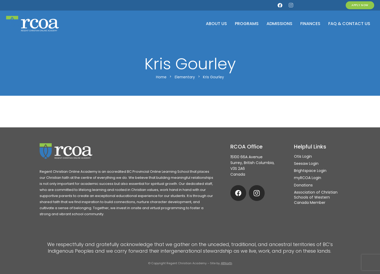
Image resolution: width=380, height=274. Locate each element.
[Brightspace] (334, 5)
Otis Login (303, 156)
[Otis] (312, 5)
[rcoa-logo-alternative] (32, 24)
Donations (303, 185)
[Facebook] (280, 5)
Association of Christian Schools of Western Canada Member (316, 197)
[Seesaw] (323, 5)
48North (226, 263)
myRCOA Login (307, 177)
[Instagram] (291, 5)
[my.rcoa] (301, 5)
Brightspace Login (310, 170)
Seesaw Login (306, 163)
